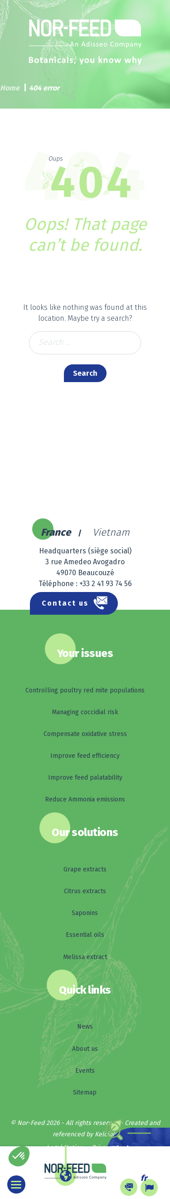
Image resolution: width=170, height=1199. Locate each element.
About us (85, 1049)
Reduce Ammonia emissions (85, 799)
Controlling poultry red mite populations (85, 690)
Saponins (85, 913)
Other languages (92, 1187)
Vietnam (111, 532)
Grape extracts (85, 869)
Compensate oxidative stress (85, 734)
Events (85, 1071)
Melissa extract (85, 957)
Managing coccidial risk (85, 712)
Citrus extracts (85, 891)
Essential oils (85, 935)
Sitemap (85, 1092)
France (56, 532)
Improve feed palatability (85, 777)
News (85, 1026)
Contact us (65, 603)
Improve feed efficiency (85, 756)
